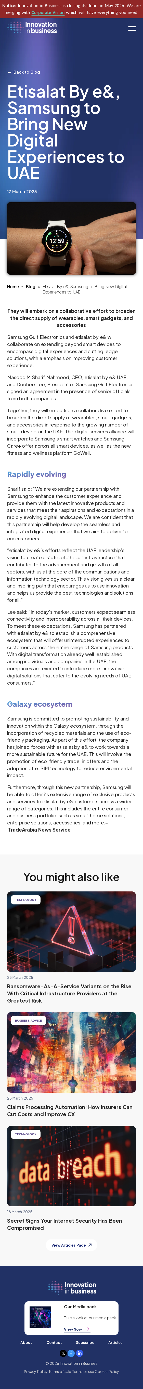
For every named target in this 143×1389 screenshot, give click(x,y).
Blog (30, 286)
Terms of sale (59, 1371)
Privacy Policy (35, 1371)
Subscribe (85, 1342)
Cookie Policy (107, 1371)
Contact (54, 1342)
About (26, 1342)
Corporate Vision (48, 12)
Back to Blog (23, 72)
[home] (32, 28)
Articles (115, 1342)
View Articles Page (71, 1245)
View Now (77, 1329)
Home (13, 286)
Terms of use (83, 1371)
